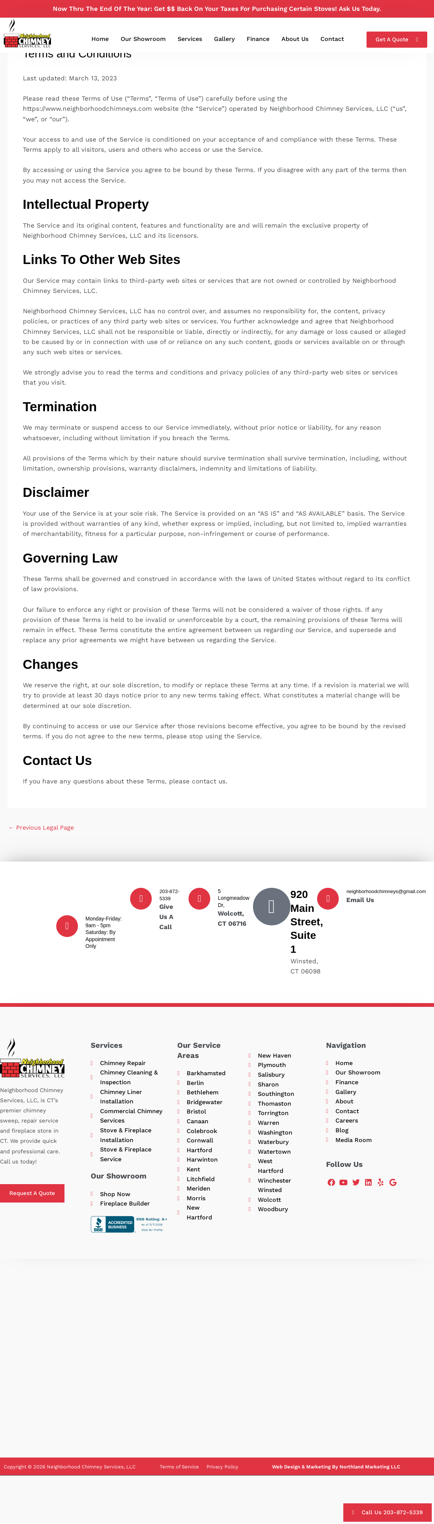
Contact (332, 38)
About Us (294, 38)
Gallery (224, 38)
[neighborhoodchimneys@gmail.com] (328, 900)
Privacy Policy (222, 1475)
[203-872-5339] (141, 900)
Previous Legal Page (43, 828)
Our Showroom (143, 38)
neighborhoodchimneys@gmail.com (388, 892)
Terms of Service (179, 1475)
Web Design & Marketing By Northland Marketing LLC (336, 1475)
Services (190, 38)
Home (100, 38)
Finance (258, 38)
